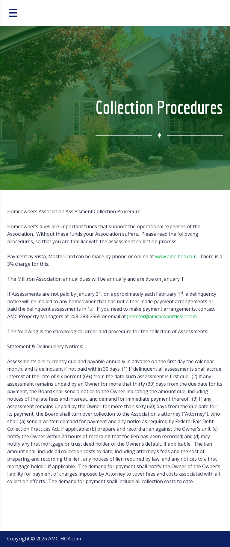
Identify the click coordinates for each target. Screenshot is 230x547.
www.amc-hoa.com (175, 256)
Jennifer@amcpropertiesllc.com (162, 316)
